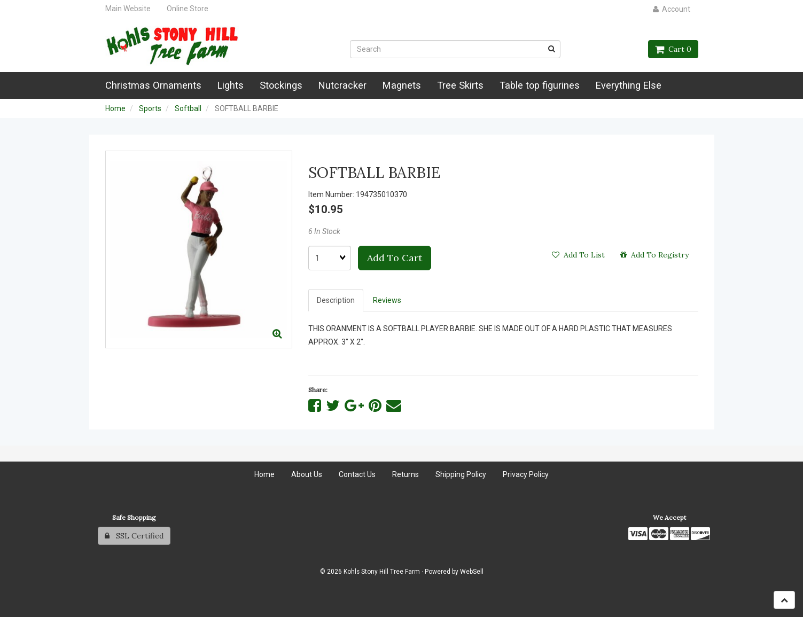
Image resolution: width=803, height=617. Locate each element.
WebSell (472, 571)
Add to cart (394, 258)
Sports (150, 108)
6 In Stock (324, 231)
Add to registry (654, 255)
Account (671, 9)
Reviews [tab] (387, 300)
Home (115, 108)
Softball (188, 108)
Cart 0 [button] (673, 49)
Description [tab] (336, 300)
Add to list (578, 255)
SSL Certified (134, 536)
